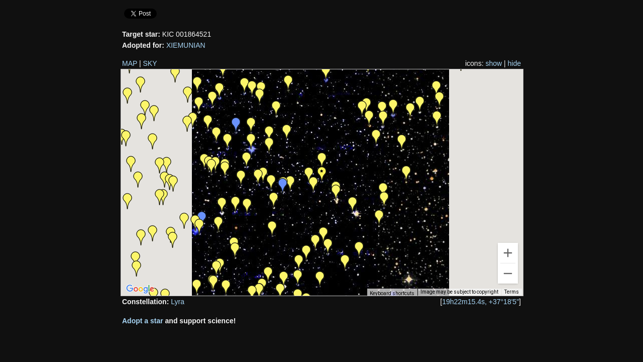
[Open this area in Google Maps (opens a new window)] (140, 289)
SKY (150, 63)
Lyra (177, 302)
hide (514, 63)
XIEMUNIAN (185, 45)
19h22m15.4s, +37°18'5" (480, 302)
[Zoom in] (508, 253)
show (493, 63)
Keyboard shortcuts (392, 293)
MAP (129, 63)
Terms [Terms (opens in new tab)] (511, 292)
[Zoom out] (508, 273)
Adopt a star (142, 321)
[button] (320, 279)
